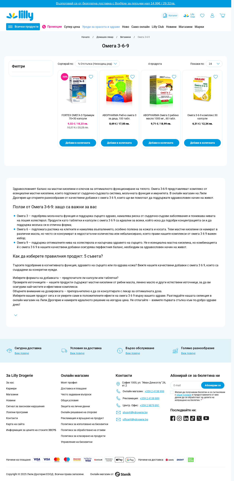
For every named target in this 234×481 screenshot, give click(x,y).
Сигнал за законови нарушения (25, 406)
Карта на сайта (15, 424)
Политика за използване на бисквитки (84, 424)
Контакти (12, 418)
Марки (199, 27)
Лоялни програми (17, 412)
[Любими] (202, 15)
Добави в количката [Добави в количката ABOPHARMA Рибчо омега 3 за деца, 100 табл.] (119, 142)
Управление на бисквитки (76, 441)
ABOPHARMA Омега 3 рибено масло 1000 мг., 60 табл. (161, 117)
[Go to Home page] (20, 15)
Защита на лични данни (75, 406)
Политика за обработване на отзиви (83, 430)
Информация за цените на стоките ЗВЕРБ (31, 430)
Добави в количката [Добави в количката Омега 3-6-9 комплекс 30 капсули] (202, 142)
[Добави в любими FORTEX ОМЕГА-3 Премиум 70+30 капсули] (91, 76)
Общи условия (69, 400)
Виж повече (22, 353)
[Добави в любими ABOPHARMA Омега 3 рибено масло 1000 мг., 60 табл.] (174, 76)
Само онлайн (140, 27)
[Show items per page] (214, 63)
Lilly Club (158, 27)
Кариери (11, 388)
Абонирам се (213, 385)
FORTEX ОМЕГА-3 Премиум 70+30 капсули (78, 117)
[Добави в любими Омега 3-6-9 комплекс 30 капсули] (215, 76)
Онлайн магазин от (110, 474)
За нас (10, 382)
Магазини (185, 27)
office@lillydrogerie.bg (135, 419)
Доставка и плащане (73, 388)
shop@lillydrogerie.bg (135, 412)
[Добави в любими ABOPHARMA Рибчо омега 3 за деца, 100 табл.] (132, 76)
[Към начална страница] (85, 37)
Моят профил (69, 382)
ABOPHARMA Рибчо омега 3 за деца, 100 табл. (119, 117)
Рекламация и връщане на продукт (82, 418)
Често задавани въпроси (76, 394)
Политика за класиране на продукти (83, 435)
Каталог (169, 15)
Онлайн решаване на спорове (79, 412)
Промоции (54, 26)
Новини (171, 27)
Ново (125, 27)
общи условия (184, 394)
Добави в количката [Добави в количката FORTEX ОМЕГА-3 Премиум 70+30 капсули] (78, 142)
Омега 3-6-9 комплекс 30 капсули (202, 117)
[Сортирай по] (97, 63)
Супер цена (72, 27)
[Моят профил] (212, 15)
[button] (31, 68)
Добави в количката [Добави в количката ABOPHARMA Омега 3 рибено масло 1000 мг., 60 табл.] (161, 142)
